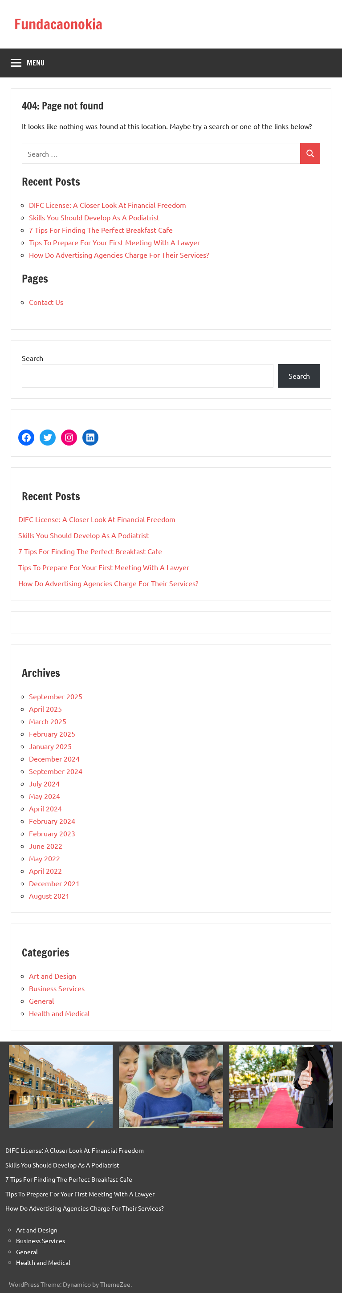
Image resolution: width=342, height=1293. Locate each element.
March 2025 (47, 721)
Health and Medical (59, 1013)
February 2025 (52, 733)
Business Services (57, 988)
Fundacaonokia (58, 24)
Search (32, 357)
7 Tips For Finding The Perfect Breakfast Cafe (101, 229)
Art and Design (52, 975)
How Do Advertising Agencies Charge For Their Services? (119, 254)
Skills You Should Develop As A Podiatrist (94, 217)
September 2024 (55, 770)
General (41, 1000)
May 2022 (44, 858)
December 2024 (54, 758)
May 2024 (44, 795)
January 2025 (50, 746)
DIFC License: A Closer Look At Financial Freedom (107, 204)
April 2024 (45, 808)
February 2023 (52, 833)
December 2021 (54, 883)
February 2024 (52, 820)
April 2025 (45, 708)
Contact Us (46, 301)
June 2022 (45, 845)
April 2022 (45, 870)
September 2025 (55, 696)
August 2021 (49, 895)
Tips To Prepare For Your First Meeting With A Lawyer (114, 242)
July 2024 (44, 783)
